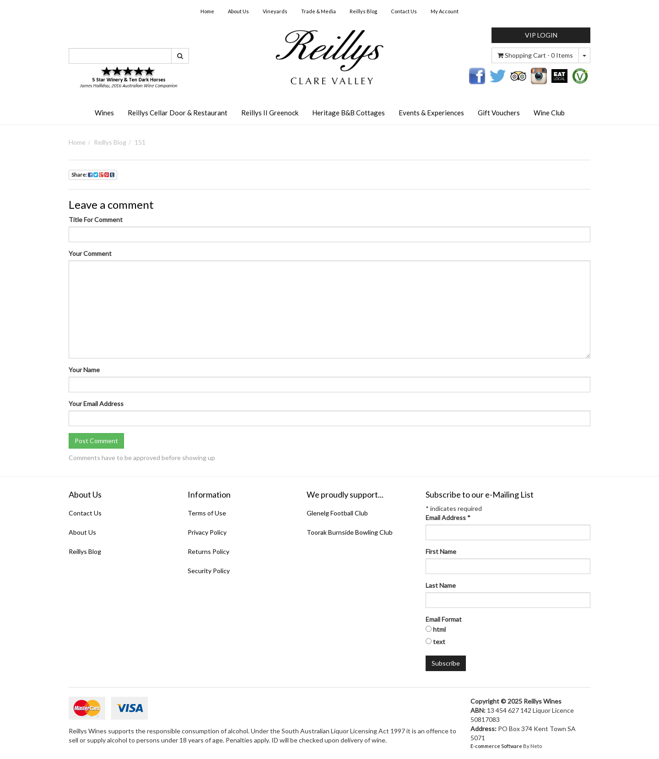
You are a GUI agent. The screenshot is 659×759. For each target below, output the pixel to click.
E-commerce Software (496, 746)
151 (140, 142)
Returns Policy (208, 551)
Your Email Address (96, 403)
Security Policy (209, 571)
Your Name (84, 370)
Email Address (448, 517)
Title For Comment (96, 219)
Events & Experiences (431, 112)
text (439, 641)
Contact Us (404, 11)
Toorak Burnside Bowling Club (350, 532)
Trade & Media (318, 11)
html (439, 629)
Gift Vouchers (499, 112)
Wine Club (549, 112)
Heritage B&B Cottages (348, 112)
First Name (441, 551)
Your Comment (90, 253)
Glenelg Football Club (337, 513)
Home (207, 11)
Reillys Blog (363, 11)
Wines (104, 112)
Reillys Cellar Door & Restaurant (177, 112)
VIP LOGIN (541, 35)
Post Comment (96, 441)
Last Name (441, 585)
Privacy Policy (207, 532)
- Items (535, 55)
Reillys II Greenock (269, 112)
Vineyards (275, 11)
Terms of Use (207, 513)
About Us (238, 11)
